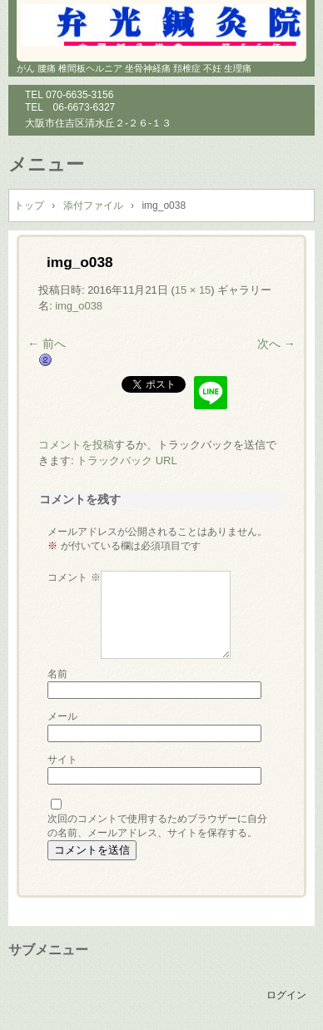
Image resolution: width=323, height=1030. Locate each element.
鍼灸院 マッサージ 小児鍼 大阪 (161, 25)
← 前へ (46, 343)
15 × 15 (193, 290)
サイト (62, 760)
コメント (73, 577)
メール (62, 716)
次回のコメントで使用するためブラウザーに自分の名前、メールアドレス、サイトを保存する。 (157, 826)
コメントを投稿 (76, 444)
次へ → (276, 343)
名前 (57, 674)
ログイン (286, 995)
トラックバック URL (127, 460)
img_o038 (78, 306)
